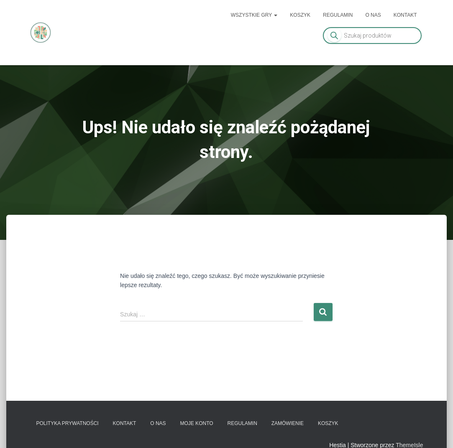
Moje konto (196, 423)
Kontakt (405, 15)
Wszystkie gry (254, 15)
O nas (373, 15)
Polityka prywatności (67, 423)
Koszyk (300, 15)
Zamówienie (287, 423)
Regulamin (338, 15)
